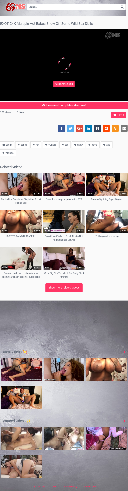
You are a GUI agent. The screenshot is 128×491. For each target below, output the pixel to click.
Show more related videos (64, 287)
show (78, 144)
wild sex (8, 152)
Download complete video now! (64, 105)
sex (65, 144)
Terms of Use (89, 486)
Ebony (7, 144)
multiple (50, 144)
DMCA (55, 486)
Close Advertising (64, 83)
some (93, 144)
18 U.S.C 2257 (39, 486)
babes (22, 144)
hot (36, 144)
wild (106, 144)
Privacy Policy (70, 486)
